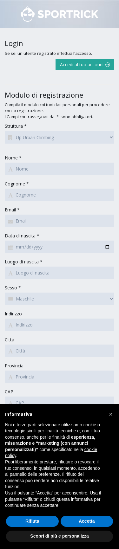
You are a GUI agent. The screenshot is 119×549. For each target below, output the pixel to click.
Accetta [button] (87, 521)
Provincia (14, 366)
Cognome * (17, 184)
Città (9, 340)
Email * (12, 210)
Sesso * (13, 288)
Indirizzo (13, 314)
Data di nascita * (22, 236)
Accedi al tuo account (85, 64)
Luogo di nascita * (24, 262)
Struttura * (16, 126)
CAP (9, 392)
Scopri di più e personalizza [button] (59, 536)
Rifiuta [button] (32, 521)
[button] (111, 414)
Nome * (13, 158)
